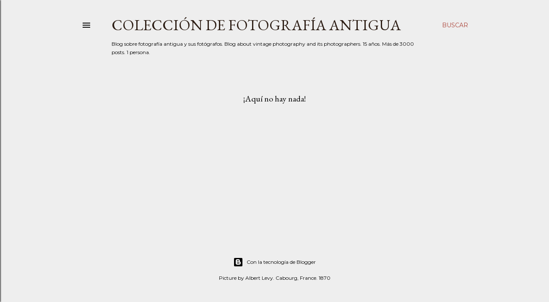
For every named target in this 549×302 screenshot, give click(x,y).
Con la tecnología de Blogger (274, 262)
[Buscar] (455, 25)
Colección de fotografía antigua (256, 25)
